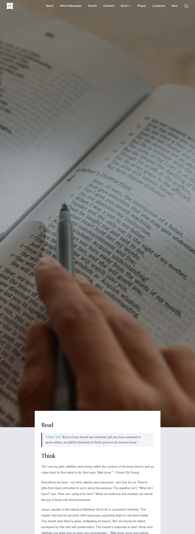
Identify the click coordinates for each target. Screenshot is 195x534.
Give (174, 5)
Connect (108, 5)
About (50, 5)
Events (92, 5)
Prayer (142, 5)
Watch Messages (71, 5)
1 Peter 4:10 (53, 437)
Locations (159, 5)
